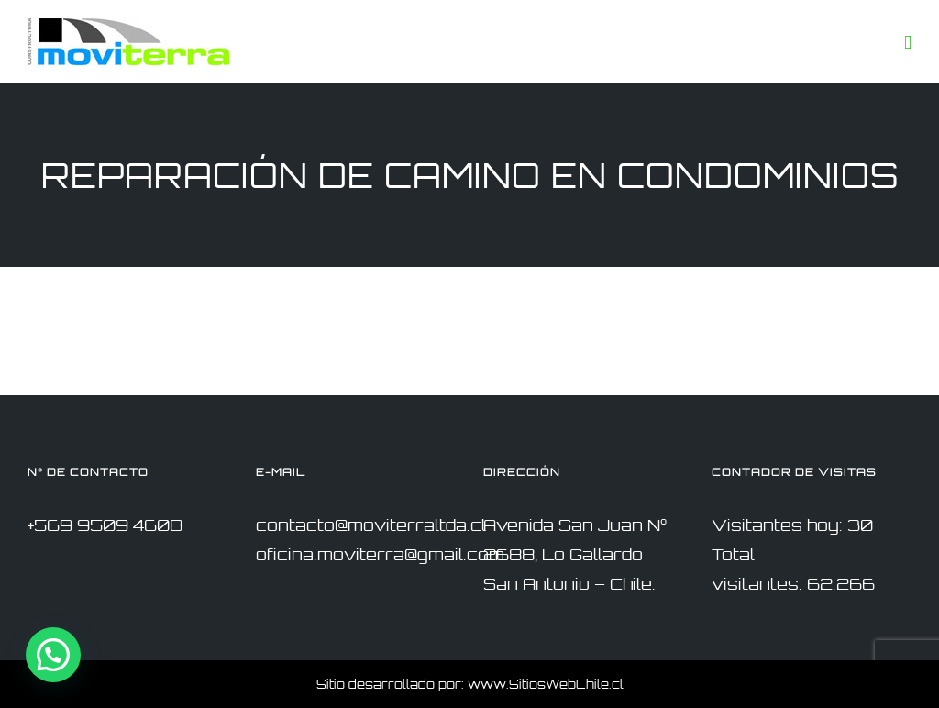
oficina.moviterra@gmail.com (380, 554)
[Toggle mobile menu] (907, 42)
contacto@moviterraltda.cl (371, 525)
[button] (53, 654)
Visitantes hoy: (779, 525)
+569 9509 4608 (105, 525)
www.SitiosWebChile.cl (546, 684)
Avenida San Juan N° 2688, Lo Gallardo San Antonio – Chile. (575, 554)
